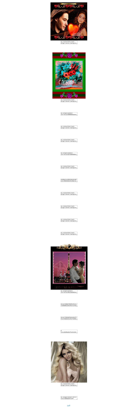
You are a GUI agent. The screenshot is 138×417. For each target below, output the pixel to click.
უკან (68, 415)
